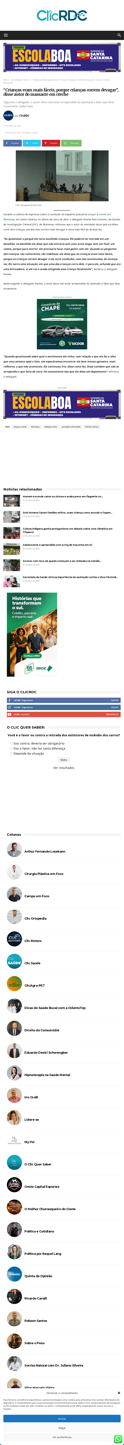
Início (6, 80)
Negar (62, 1428)
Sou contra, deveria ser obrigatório (39, 743)
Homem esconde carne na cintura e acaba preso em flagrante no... (63, 496)
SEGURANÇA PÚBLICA (20, 80)
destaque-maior (51, 427)
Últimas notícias (91, 427)
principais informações (71, 427)
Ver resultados (63, 768)
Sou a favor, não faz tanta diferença (39, 748)
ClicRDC (24, 115)
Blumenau (35, 427)
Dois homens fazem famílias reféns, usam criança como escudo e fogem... (67, 512)
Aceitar (62, 1418)
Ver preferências (62, 1437)
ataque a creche (20, 427)
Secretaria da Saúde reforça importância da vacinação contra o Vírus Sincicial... (70, 577)
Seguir (114, 707)
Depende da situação (29, 753)
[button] (119, 1393)
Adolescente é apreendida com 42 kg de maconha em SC (57, 544)
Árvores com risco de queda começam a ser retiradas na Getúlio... (62, 561)
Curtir (114, 700)
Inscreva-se (112, 714)
